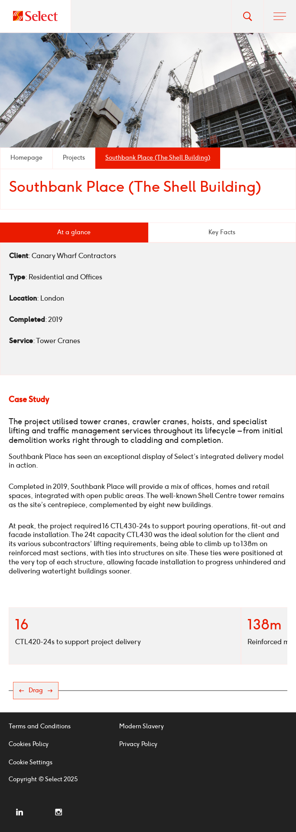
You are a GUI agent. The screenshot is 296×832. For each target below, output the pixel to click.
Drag (35, 690)
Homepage (26, 157)
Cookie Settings (30, 762)
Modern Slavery (141, 726)
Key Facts (221, 232)
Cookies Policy (29, 744)
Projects (74, 157)
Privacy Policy (138, 744)
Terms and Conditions (40, 726)
